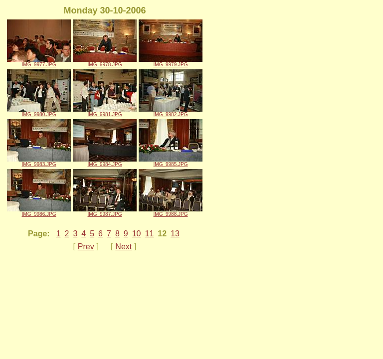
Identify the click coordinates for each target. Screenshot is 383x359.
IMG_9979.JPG (170, 62)
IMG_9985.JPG (170, 162)
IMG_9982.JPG (170, 112)
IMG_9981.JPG (105, 112)
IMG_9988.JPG (170, 212)
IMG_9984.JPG (105, 162)
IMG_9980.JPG (39, 112)
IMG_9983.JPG (39, 162)
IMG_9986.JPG (39, 212)
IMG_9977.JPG (39, 62)
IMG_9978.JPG (105, 62)
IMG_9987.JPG (105, 212)
